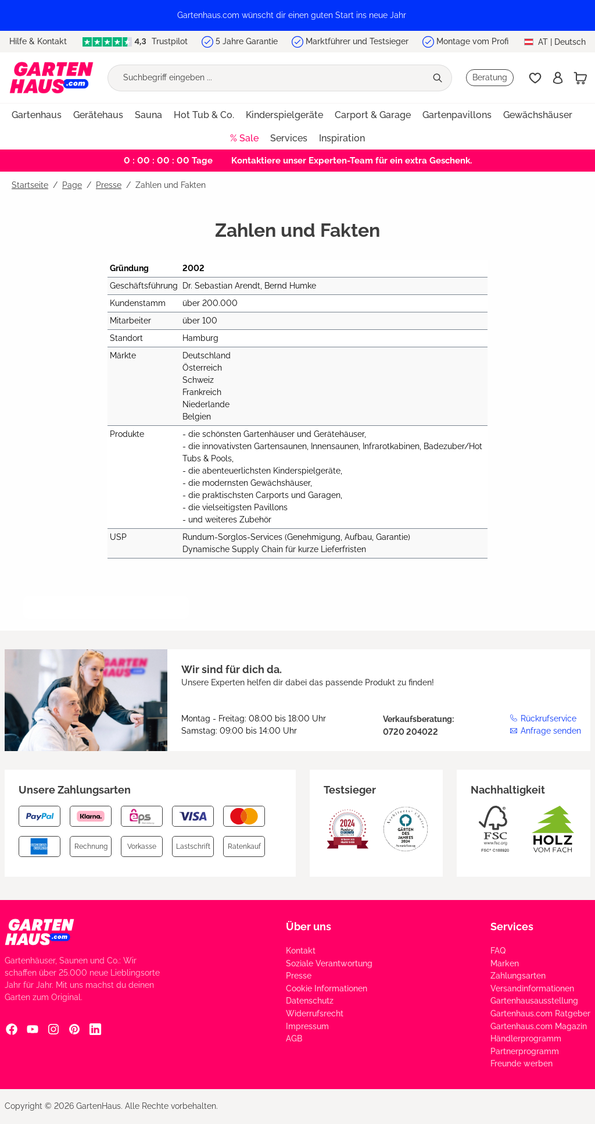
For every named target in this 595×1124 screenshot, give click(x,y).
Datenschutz (310, 1000)
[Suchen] (439, 78)
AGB (294, 1038)
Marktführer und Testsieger (357, 41)
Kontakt (301, 950)
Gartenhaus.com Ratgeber (540, 1013)
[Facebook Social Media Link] (12, 1028)
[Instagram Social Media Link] (53, 1028)
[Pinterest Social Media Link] (74, 1028)
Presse (298, 975)
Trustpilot (135, 42)
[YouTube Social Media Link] (33, 1028)
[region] (297, 15)
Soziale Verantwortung (329, 963)
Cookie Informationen (326, 988)
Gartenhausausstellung (534, 1000)
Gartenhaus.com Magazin (538, 1026)
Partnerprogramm (524, 1051)
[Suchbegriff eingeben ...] (266, 78)
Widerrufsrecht (314, 1013)
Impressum (307, 1026)
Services (511, 926)
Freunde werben (521, 1063)
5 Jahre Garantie (247, 41)
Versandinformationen (532, 988)
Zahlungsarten (518, 975)
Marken (504, 963)
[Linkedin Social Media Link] (95, 1028)
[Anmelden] (557, 78)
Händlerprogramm (525, 1038)
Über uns (308, 926)
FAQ (498, 950)
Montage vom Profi (472, 41)
